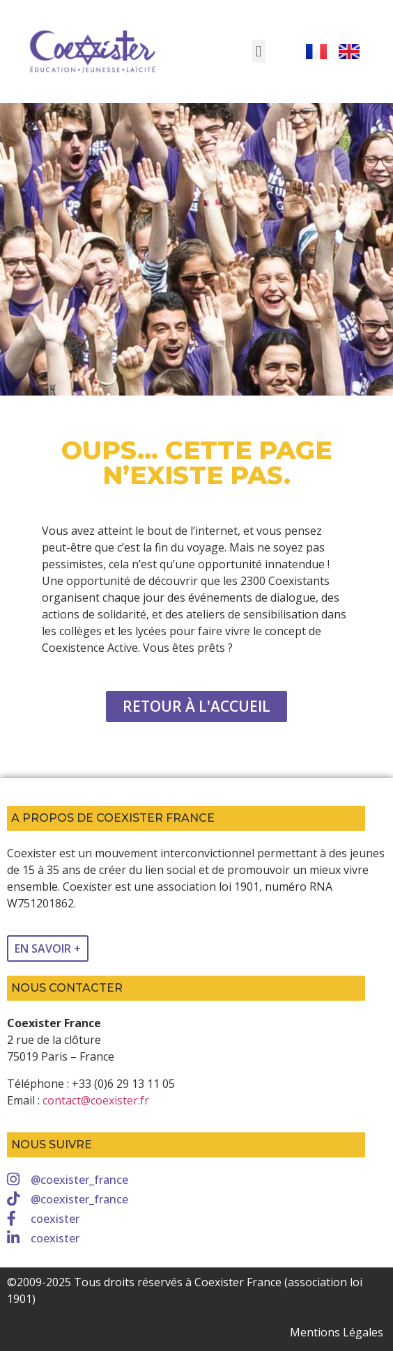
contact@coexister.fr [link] (96, 1100)
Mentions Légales (336, 1332)
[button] (258, 51)
